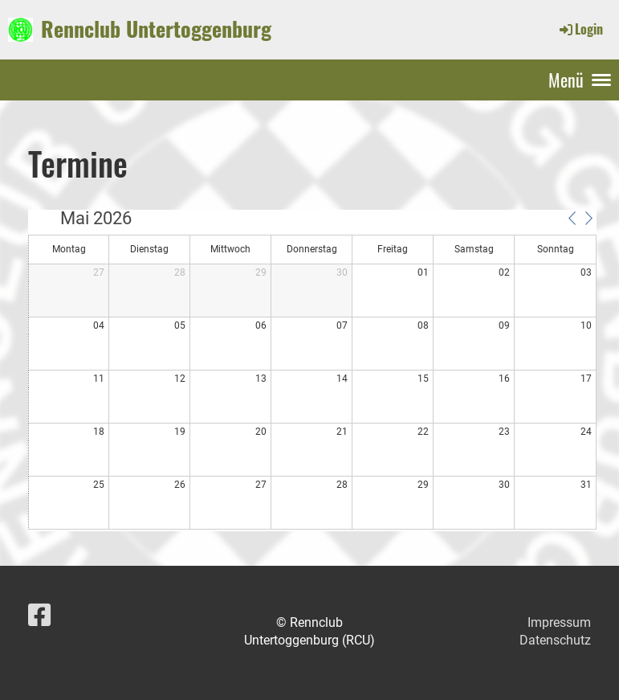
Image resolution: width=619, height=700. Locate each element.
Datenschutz (555, 640)
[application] (312, 370)
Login (580, 29)
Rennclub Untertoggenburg (156, 28)
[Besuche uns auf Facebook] (39, 615)
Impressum (559, 622)
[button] (572, 218)
